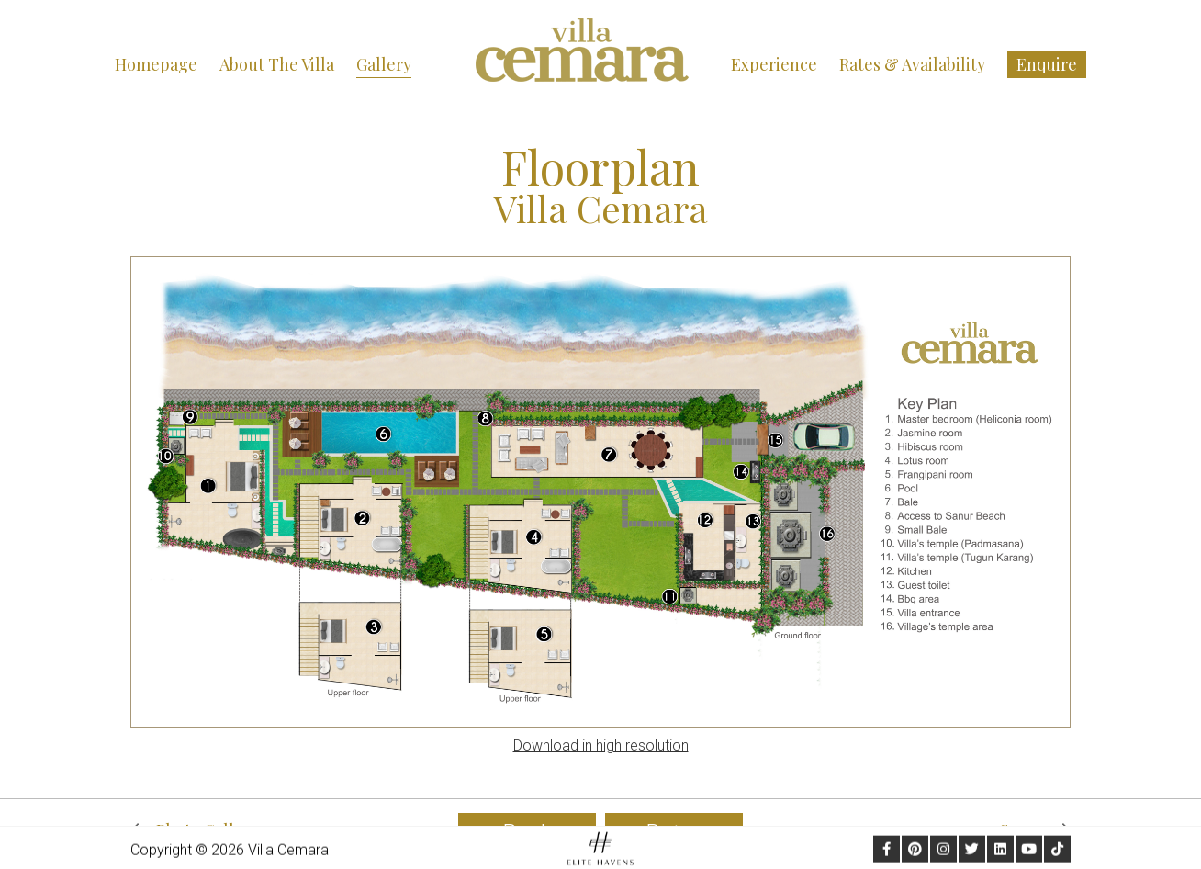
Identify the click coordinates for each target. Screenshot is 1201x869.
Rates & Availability (912, 64)
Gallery (383, 64)
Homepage (156, 64)
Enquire (1046, 64)
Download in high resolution (601, 745)
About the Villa (276, 64)
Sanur (1035, 830)
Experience (774, 64)
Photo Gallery (194, 830)
